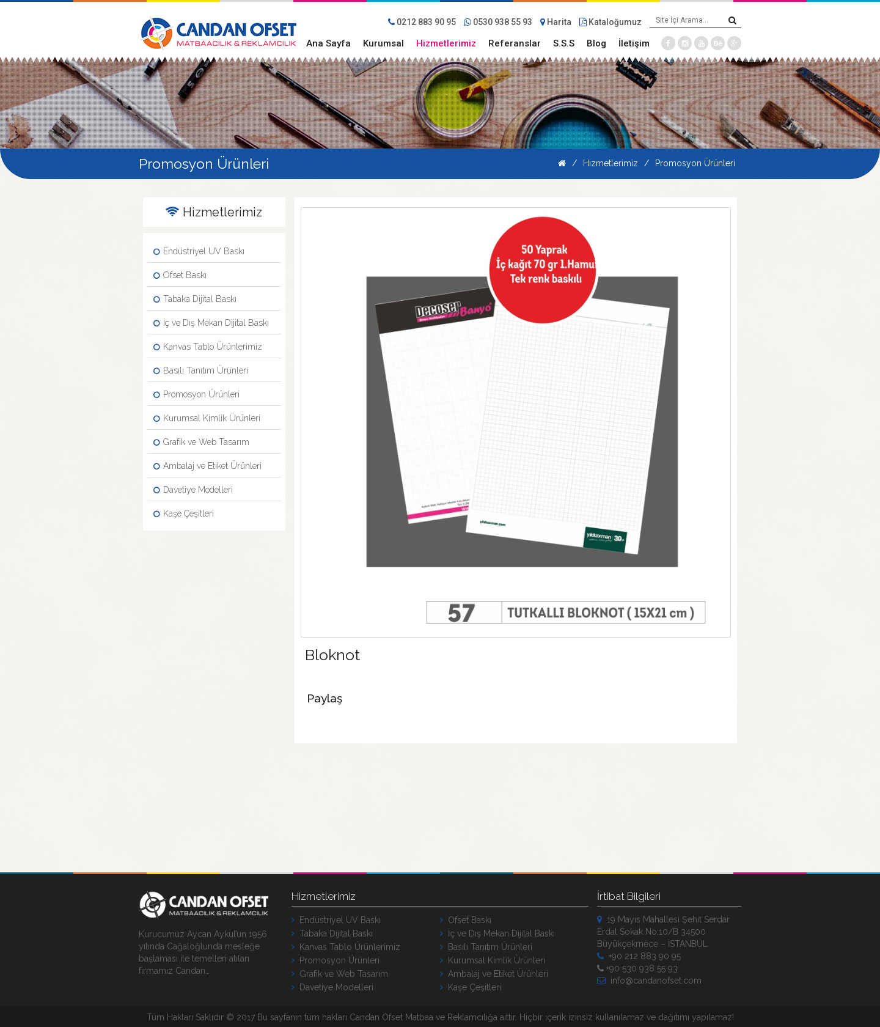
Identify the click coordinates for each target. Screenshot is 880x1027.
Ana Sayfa (328, 43)
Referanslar (514, 43)
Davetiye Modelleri (193, 490)
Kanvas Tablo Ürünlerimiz (207, 347)
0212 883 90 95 (422, 22)
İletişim (634, 43)
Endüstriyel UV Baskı (198, 251)
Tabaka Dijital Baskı (195, 299)
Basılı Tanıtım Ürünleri (200, 370)
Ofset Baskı (180, 275)
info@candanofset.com (649, 979)
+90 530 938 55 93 (637, 967)
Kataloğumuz (610, 22)
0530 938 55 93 (498, 22)
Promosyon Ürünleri (695, 163)
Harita (555, 22)
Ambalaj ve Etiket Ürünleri (207, 466)
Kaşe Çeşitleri (183, 513)
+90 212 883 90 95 (639, 955)
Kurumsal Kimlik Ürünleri (206, 418)
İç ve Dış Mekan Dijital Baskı (211, 323)
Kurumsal (383, 43)
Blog (596, 43)
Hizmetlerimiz (446, 43)
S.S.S (563, 43)
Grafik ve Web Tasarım (201, 442)
